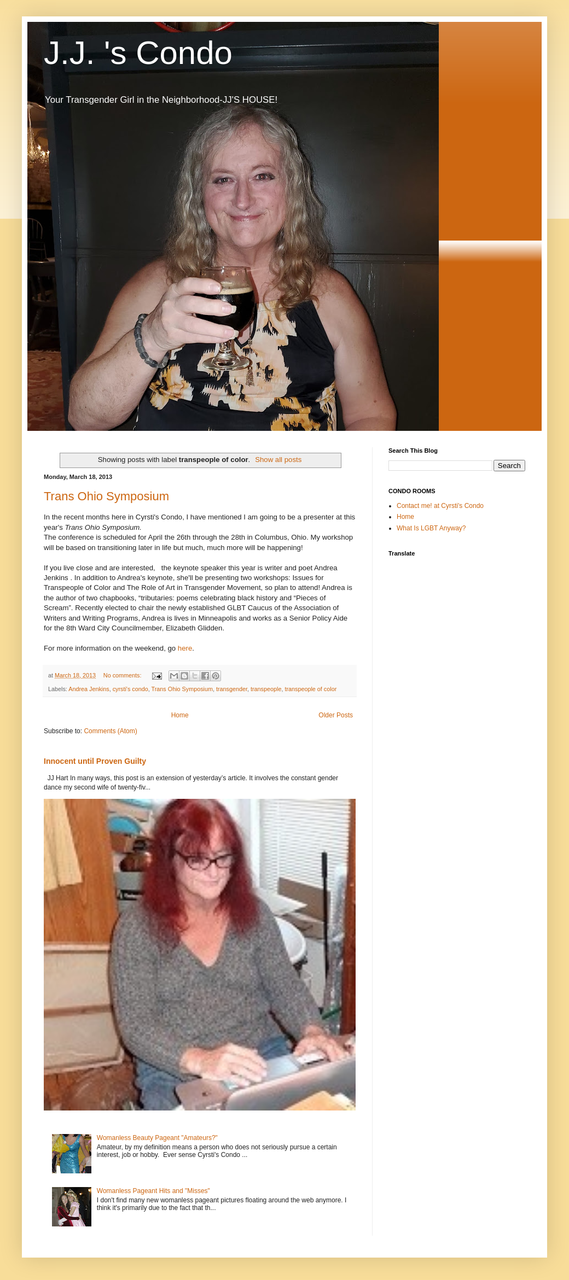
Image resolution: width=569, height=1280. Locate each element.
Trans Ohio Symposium (106, 496)
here (185, 648)
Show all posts (278, 459)
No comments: (123, 675)
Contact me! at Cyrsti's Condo (440, 506)
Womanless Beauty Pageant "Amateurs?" (157, 1138)
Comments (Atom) (110, 731)
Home (180, 715)
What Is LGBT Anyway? (431, 528)
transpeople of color (310, 689)
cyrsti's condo (130, 689)
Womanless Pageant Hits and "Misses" (153, 1191)
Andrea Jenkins (88, 689)
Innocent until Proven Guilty (95, 761)
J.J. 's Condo (138, 52)
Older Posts (335, 715)
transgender (231, 689)
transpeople (266, 689)
